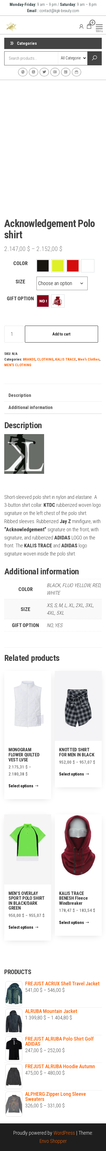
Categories (27, 43)
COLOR (20, 263)
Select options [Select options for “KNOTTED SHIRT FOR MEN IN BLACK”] (71, 774)
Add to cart (61, 334)
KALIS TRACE (65, 359)
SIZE (20, 282)
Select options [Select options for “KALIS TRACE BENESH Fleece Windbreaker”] (71, 922)
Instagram (33, 72)
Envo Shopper (53, 1141)
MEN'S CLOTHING (17, 365)
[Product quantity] (14, 334)
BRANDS (29, 359)
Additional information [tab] (30, 407)
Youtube (55, 72)
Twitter (44, 72)
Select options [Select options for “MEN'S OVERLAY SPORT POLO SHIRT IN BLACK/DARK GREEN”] (20, 927)
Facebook (22, 72)
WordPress (64, 1133)
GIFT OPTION (20, 298)
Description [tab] (19, 395)
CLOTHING (45, 359)
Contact (76, 72)
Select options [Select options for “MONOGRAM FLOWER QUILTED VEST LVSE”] (20, 786)
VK (65, 72)
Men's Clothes (88, 359)
